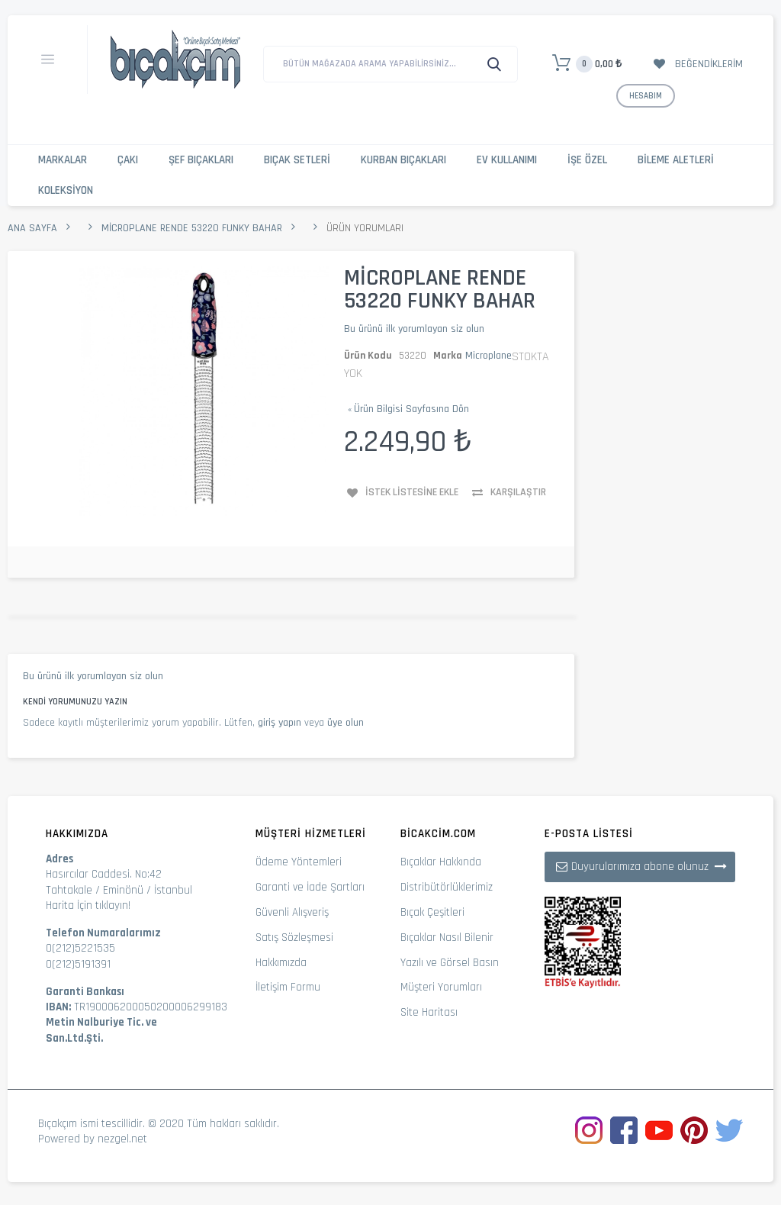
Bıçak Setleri (297, 160)
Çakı (127, 160)
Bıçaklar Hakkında (440, 862)
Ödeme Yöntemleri (299, 862)
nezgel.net (122, 1139)
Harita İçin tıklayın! (88, 905)
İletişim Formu (288, 987)
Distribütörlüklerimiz (446, 887)
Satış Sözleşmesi (294, 937)
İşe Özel (587, 160)
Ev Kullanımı (507, 160)
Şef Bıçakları (201, 160)
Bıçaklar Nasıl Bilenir (446, 937)
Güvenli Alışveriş (292, 912)
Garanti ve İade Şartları (310, 887)
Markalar (62, 160)
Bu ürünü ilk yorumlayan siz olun (414, 329)
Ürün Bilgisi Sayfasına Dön (408, 409)
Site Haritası (429, 1012)
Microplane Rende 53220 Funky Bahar (191, 228)
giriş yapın (279, 723)
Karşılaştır (518, 492)
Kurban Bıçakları (403, 160)
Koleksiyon (65, 190)
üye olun (345, 723)
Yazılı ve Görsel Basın (449, 962)
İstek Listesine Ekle (411, 492)
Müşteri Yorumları (441, 987)
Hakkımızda (281, 962)
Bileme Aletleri (676, 160)
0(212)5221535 (80, 948)
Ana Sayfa (32, 228)
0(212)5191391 (78, 964)
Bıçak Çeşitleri (432, 912)
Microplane (488, 355)
